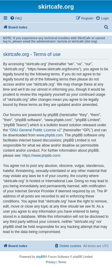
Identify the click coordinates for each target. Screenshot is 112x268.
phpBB (40, 256)
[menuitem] (16, 18)
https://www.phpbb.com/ (41, 155)
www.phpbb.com (49, 135)
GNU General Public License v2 (35, 130)
